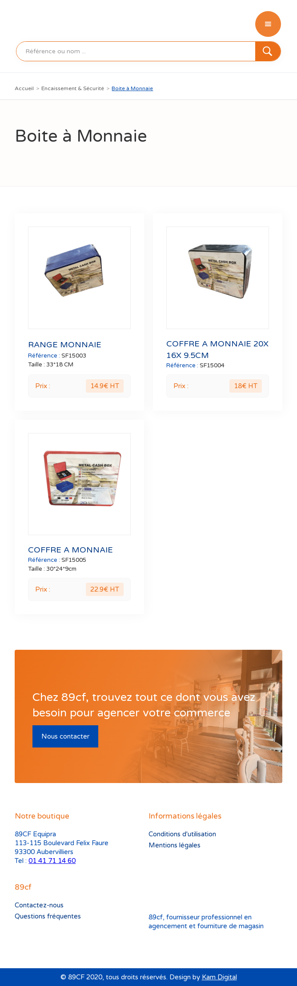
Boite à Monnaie (132, 88)
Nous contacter (65, 736)
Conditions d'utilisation (182, 834)
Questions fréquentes (48, 916)
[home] (35, 24)
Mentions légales (174, 845)
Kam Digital (219, 977)
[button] (268, 24)
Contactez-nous (39, 905)
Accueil (24, 88)
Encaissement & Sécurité (72, 88)
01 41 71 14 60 (52, 861)
